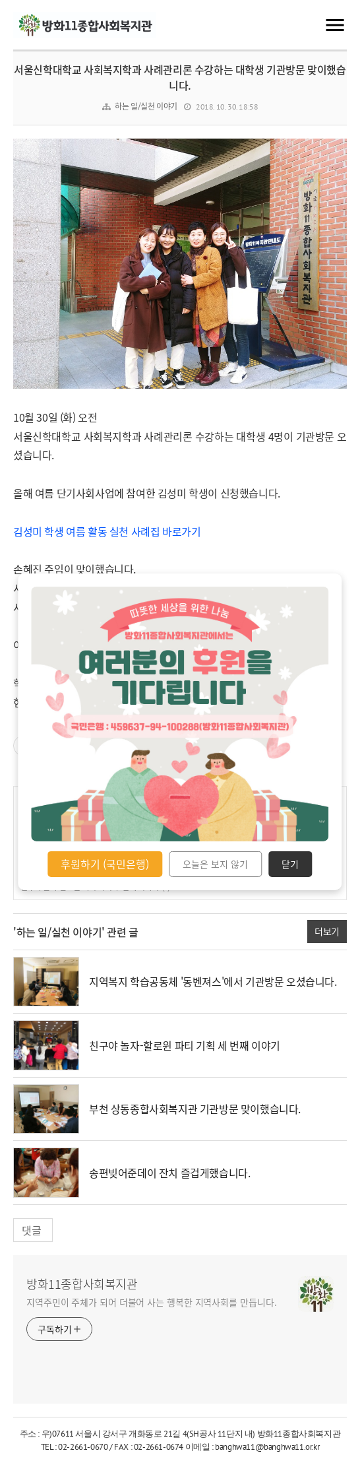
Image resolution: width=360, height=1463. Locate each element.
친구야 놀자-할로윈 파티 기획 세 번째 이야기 (184, 1045)
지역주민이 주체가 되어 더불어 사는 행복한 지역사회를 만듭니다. (151, 1302)
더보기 (327, 931)
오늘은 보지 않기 (215, 863)
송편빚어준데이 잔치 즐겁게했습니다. (169, 1173)
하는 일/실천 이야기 (146, 106)
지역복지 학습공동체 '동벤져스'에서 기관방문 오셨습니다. (213, 981)
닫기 (290, 863)
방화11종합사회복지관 (82, 1284)
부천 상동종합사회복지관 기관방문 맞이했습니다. (195, 1109)
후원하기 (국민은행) (105, 864)
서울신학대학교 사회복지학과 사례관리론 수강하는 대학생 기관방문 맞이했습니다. (179, 77)
